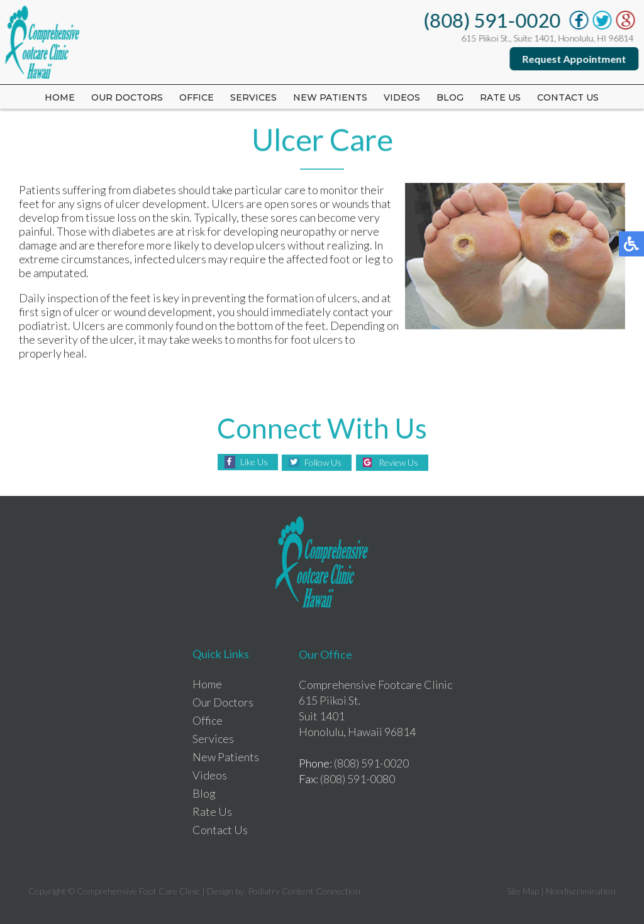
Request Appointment (574, 59)
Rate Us (212, 811)
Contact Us (568, 97)
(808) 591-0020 (492, 20)
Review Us (398, 462)
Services (253, 97)
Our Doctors (127, 97)
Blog (450, 97)
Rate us (500, 97)
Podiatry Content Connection (304, 891)
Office (196, 97)
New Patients (330, 97)
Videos (402, 97)
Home (60, 97)
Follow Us (322, 462)
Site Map (523, 891)
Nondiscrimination (581, 891)
